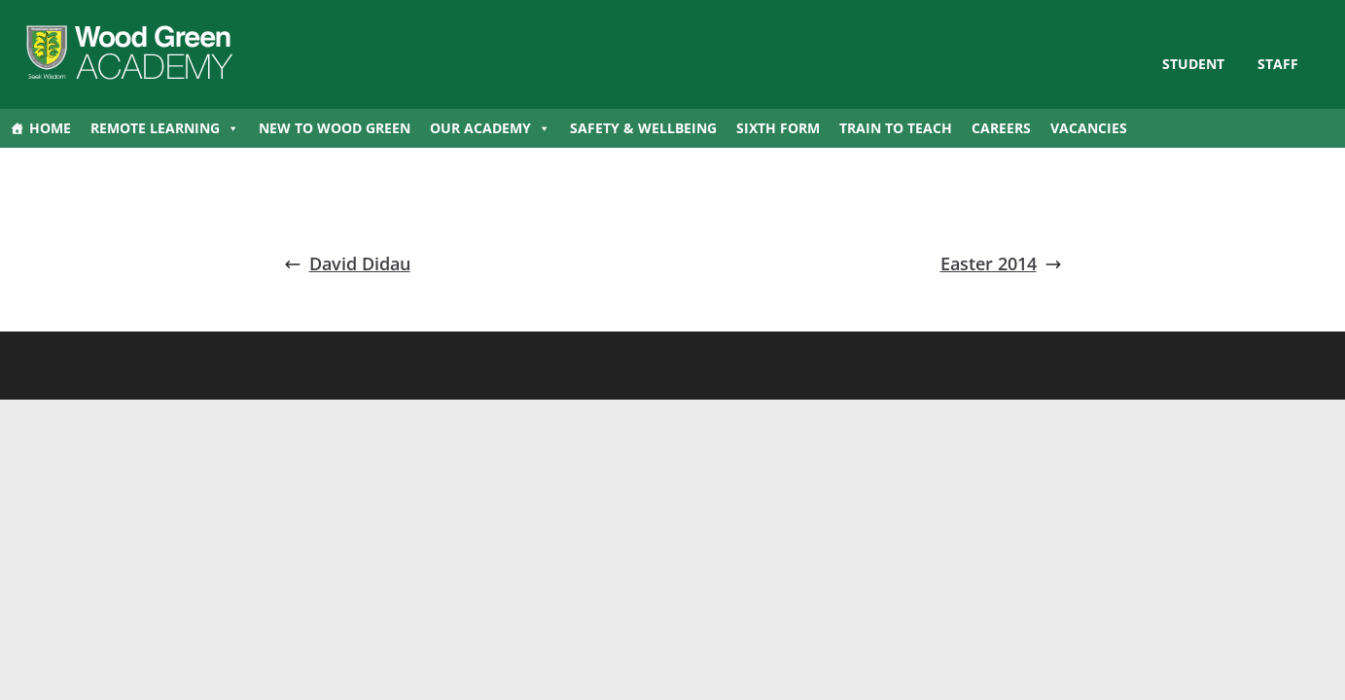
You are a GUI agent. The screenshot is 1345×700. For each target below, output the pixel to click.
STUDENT (1193, 63)
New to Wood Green (334, 128)
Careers (1001, 128)
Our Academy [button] (490, 128)
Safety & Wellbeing (643, 128)
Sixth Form (778, 128)
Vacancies (1088, 128)
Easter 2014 (1001, 263)
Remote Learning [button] (164, 128)
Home (50, 128)
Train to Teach (895, 128)
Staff (1277, 63)
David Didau (347, 263)
